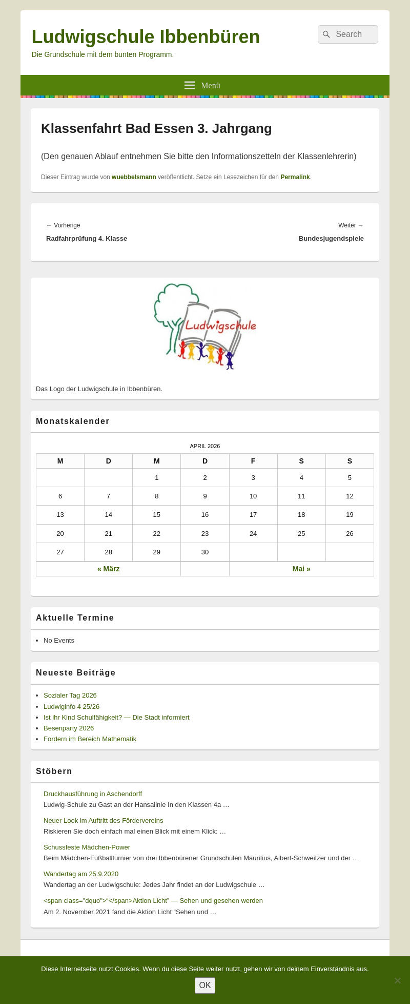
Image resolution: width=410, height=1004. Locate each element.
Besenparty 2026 (69, 728)
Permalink (295, 177)
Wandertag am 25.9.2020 (81, 874)
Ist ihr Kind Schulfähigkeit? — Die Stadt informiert (117, 717)
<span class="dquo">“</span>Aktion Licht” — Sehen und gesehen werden (153, 900)
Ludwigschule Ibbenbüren (146, 36)
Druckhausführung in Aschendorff (93, 794)
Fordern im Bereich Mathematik (90, 739)
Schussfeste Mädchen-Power (87, 847)
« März (108, 569)
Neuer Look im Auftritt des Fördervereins (103, 820)
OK (205, 985)
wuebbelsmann (134, 177)
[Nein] (397, 980)
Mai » (302, 569)
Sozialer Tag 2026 (70, 695)
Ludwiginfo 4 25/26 (71, 706)
